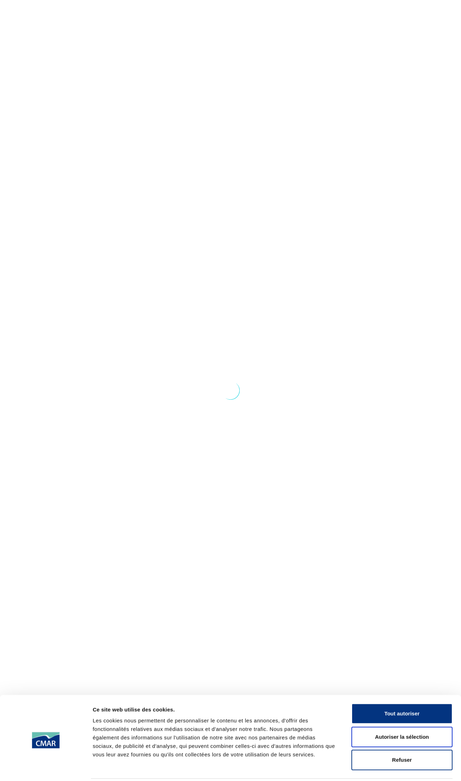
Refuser (402, 406)
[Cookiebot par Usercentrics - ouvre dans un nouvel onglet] (46, 458)
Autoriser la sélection (402, 383)
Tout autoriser (402, 360)
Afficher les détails (389, 459)
